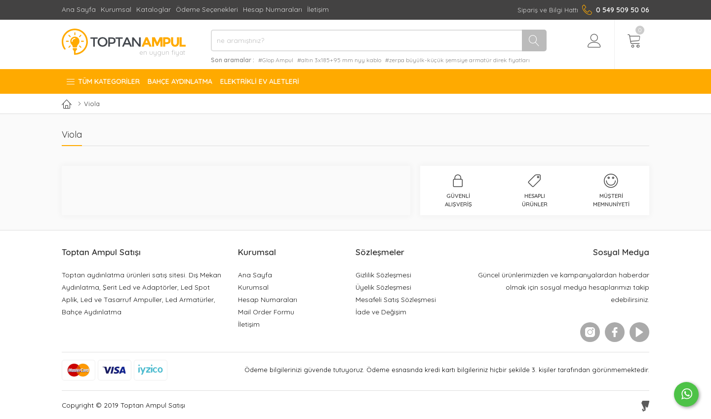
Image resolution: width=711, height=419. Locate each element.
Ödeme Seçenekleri (207, 9)
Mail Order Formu (266, 311)
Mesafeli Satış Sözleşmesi (396, 299)
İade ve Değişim (381, 311)
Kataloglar (153, 9)
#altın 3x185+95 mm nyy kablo (339, 60)
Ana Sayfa (79, 9)
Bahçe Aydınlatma (180, 81)
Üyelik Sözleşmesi (383, 287)
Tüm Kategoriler (103, 81)
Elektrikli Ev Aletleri (259, 81)
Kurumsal (116, 9)
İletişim (318, 9)
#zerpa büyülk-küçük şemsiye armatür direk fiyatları (457, 60)
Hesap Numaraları (272, 9)
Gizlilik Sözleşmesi (383, 274)
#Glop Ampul (275, 60)
